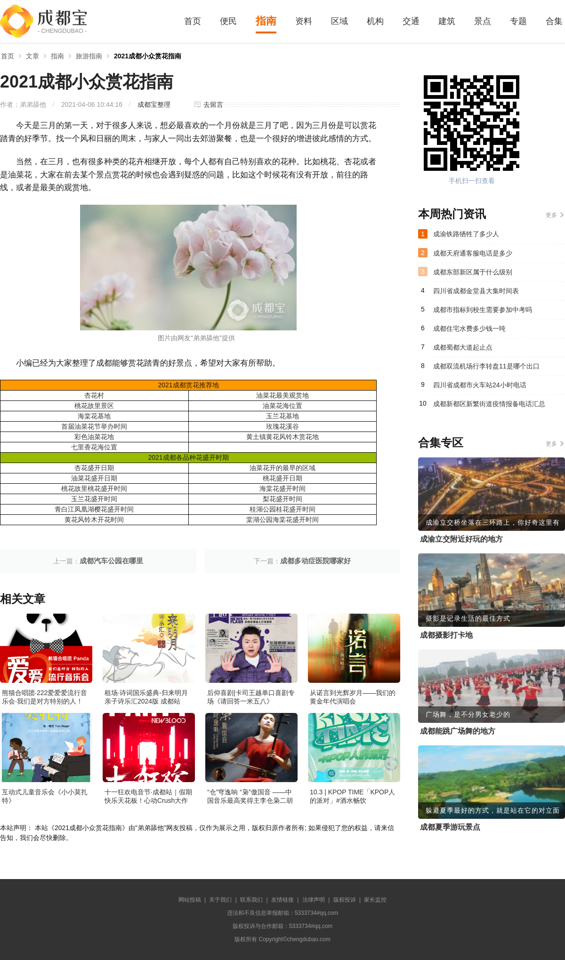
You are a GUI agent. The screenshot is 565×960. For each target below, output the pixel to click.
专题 (518, 21)
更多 (551, 215)
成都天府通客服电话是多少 (472, 253)
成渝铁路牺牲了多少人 (466, 234)
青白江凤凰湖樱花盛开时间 (94, 509)
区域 (339, 21)
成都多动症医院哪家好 (315, 561)
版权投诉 (344, 899)
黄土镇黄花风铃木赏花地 (282, 436)
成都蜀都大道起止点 (462, 347)
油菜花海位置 (282, 405)
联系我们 (251, 899)
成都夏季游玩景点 (450, 827)
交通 (411, 21)
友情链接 (282, 899)
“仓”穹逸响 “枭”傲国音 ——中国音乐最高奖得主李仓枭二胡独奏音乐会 (250, 800)
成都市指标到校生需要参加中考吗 (482, 309)
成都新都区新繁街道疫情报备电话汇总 (489, 404)
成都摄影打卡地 (446, 635)
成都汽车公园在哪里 (111, 561)
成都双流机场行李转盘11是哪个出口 (486, 366)
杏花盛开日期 (94, 468)
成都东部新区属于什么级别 (472, 272)
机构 (375, 21)
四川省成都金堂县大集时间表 (476, 291)
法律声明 (313, 899)
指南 (266, 21)
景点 (482, 21)
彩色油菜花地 (94, 436)
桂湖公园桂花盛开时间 (282, 509)
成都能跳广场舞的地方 (457, 731)
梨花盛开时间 (282, 499)
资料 (303, 21)
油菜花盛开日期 (94, 478)
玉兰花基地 (282, 416)
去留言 (213, 104)
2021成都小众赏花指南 (147, 56)
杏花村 (94, 395)
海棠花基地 (94, 416)
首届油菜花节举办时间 (94, 426)
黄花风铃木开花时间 (94, 519)
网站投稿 (189, 899)
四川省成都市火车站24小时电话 (479, 385)
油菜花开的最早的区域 (282, 468)
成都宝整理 (153, 104)
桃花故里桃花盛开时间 (94, 488)
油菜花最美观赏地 (282, 395)
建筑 (446, 21)
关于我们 (220, 899)
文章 (32, 56)
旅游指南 (89, 56)
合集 (554, 21)
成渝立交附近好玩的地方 (461, 539)
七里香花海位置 (94, 447)
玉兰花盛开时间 (94, 499)
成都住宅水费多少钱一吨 (469, 328)
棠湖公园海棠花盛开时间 (282, 519)
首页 (192, 21)
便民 (228, 21)
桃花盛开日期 (282, 478)
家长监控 (375, 899)
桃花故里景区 (94, 405)
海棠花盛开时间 (282, 488)
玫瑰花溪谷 (282, 426)
